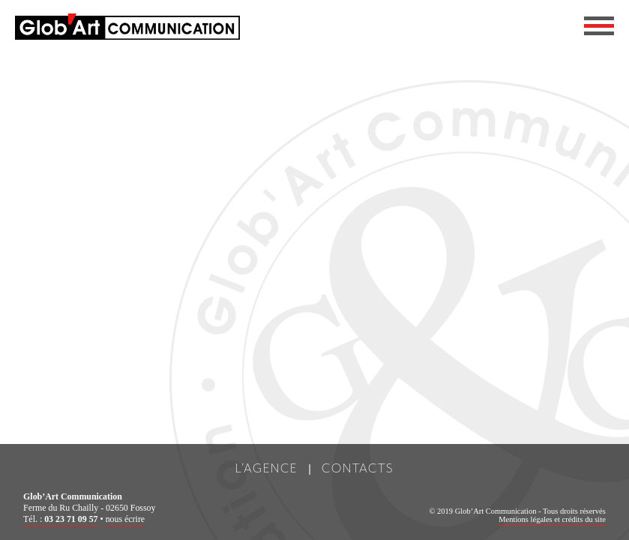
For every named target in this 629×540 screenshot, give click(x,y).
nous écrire (125, 519)
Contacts (358, 468)
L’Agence (266, 468)
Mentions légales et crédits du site (552, 519)
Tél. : (60, 519)
